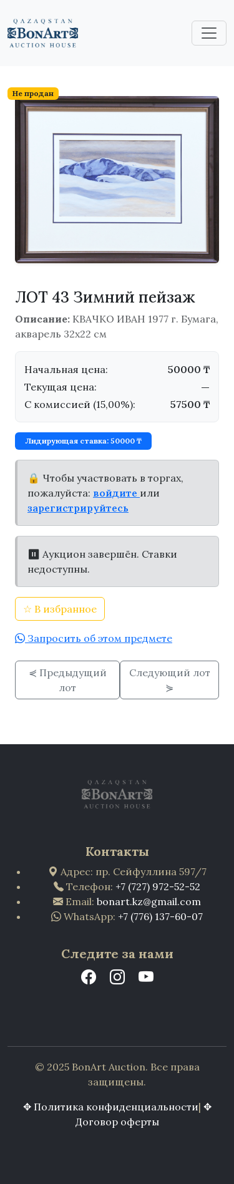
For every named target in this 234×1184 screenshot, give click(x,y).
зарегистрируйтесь (78, 508)
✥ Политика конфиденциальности (110, 1106)
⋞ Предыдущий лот (68, 680)
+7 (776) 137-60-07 (160, 916)
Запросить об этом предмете (98, 638)
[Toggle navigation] (209, 33)
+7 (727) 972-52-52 (157, 886)
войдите (116, 493)
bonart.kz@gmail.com (149, 901)
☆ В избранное (60, 609)
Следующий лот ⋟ (169, 680)
